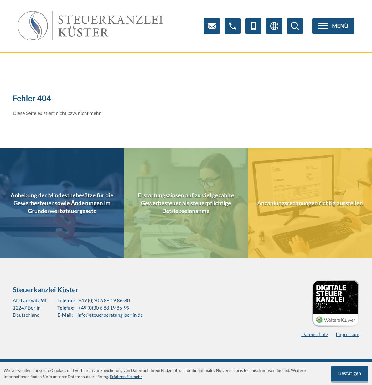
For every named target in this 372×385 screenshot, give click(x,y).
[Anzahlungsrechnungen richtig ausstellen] (310, 203)
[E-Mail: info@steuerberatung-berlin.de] (212, 26)
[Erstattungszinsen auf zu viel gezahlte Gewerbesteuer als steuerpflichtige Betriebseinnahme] (186, 203)
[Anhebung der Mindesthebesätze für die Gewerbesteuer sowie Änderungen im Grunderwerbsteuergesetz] (62, 203)
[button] (233, 26)
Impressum (347, 334)
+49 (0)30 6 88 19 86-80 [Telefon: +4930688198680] (104, 301)
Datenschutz (314, 334)
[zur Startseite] (90, 26)
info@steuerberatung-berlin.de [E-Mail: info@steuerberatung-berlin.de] (110, 315)
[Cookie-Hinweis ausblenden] (349, 374)
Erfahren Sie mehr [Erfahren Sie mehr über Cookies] (126, 376)
